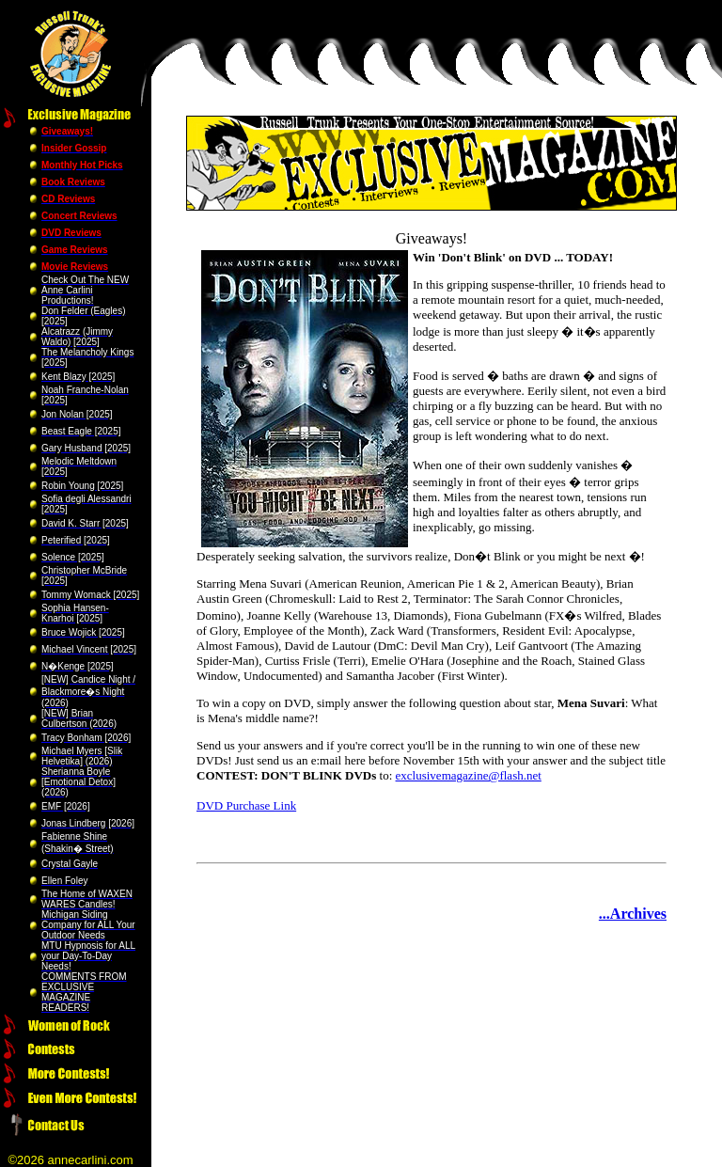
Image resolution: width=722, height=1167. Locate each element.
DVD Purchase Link (246, 805)
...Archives (633, 914)
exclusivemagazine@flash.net (469, 775)
